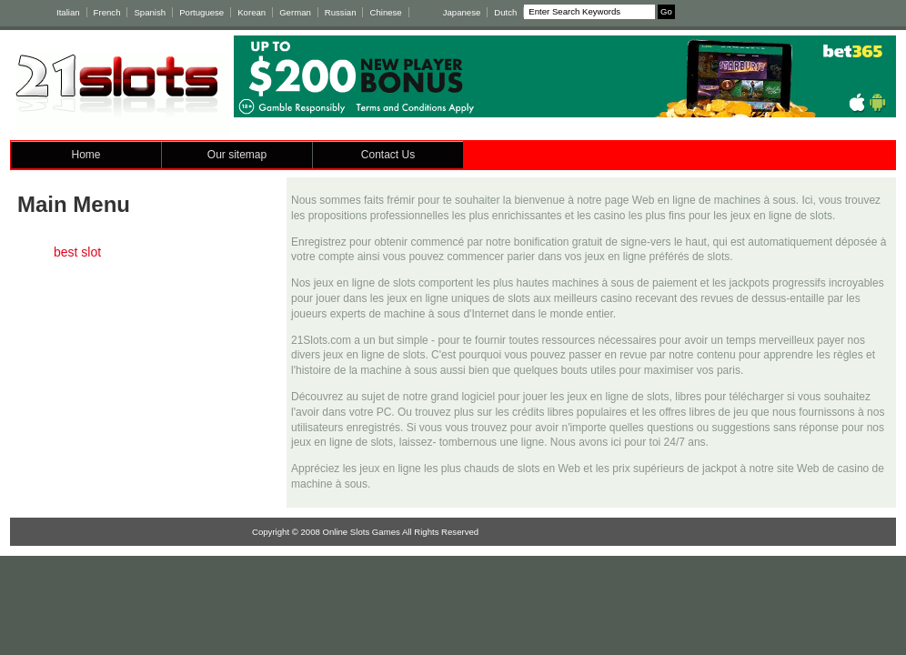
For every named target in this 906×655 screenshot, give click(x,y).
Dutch (505, 12)
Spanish (150, 12)
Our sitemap (237, 154)
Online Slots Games (361, 532)
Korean (251, 12)
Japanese (462, 12)
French (107, 12)
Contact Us (388, 154)
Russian (341, 12)
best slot (77, 252)
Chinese (385, 12)
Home (85, 154)
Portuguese (201, 12)
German (295, 12)
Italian (68, 12)
